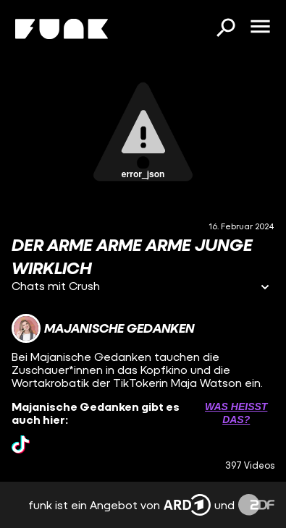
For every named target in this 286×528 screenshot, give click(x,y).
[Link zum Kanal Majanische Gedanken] (103, 328)
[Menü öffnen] (259, 27)
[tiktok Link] (21, 444)
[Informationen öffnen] (265, 288)
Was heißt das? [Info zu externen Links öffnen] (236, 413)
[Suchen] (225, 29)
